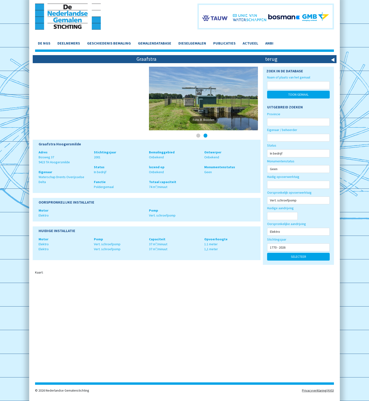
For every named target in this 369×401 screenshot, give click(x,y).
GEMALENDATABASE (154, 43)
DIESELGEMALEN (192, 43)
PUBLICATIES (224, 43)
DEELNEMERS (68, 43)
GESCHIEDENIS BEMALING (109, 43)
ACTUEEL (250, 43)
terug (271, 59)
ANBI (269, 43)
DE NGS (44, 43)
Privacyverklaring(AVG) (318, 390)
